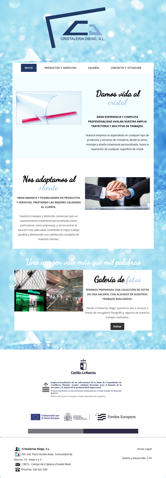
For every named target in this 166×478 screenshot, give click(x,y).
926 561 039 (40, 469)
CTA (149, 458)
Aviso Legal (145, 449)
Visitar (117, 326)
